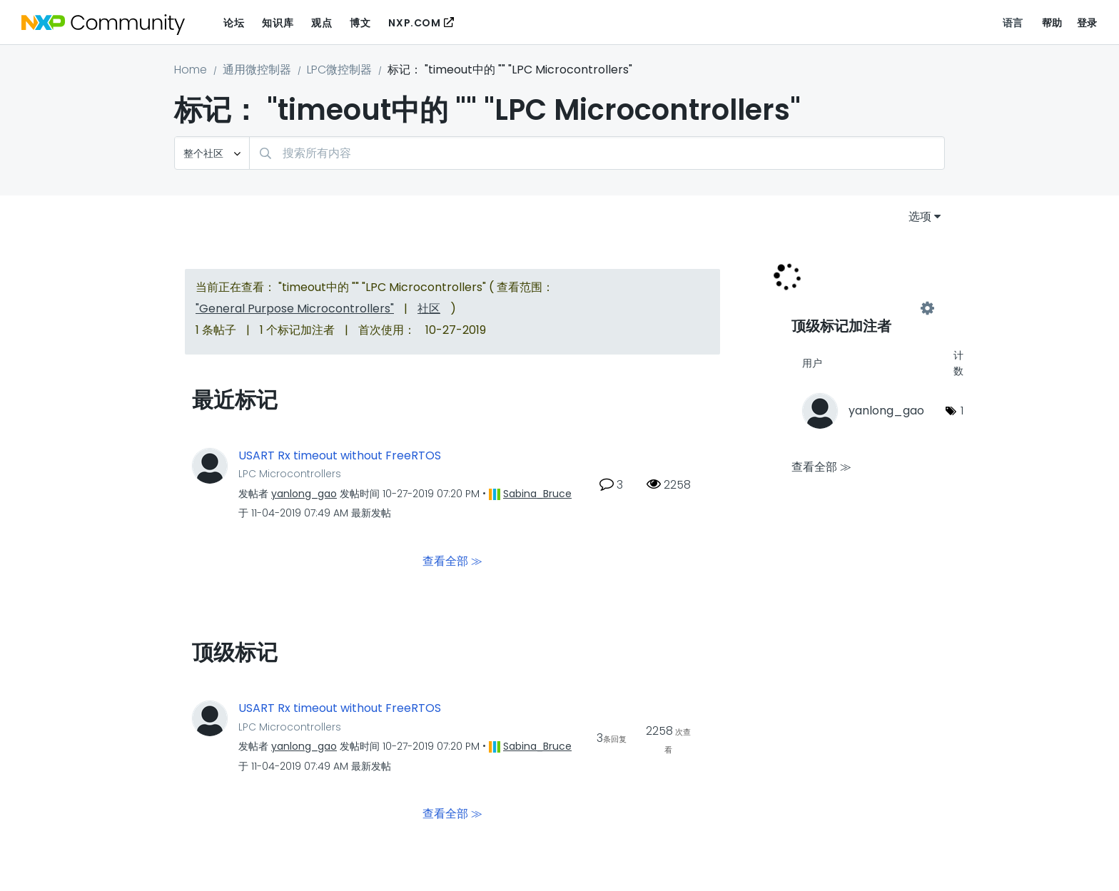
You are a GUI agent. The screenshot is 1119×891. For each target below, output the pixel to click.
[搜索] (597, 153)
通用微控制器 (257, 69)
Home (190, 69)
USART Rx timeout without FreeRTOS (339, 456)
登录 (1087, 23)
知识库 (277, 23)
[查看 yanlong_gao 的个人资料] (304, 494)
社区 (428, 308)
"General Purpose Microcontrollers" (295, 308)
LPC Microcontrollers (289, 474)
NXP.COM (414, 23)
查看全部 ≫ (452, 561)
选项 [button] (919, 216)
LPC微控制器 (339, 69)
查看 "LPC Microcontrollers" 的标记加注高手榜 (859, 308)
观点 (321, 23)
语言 (1013, 23)
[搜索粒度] (212, 153)
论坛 (233, 23)
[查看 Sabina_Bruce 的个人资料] (537, 494)
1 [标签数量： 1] (962, 410)
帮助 (1052, 23)
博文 (360, 23)
